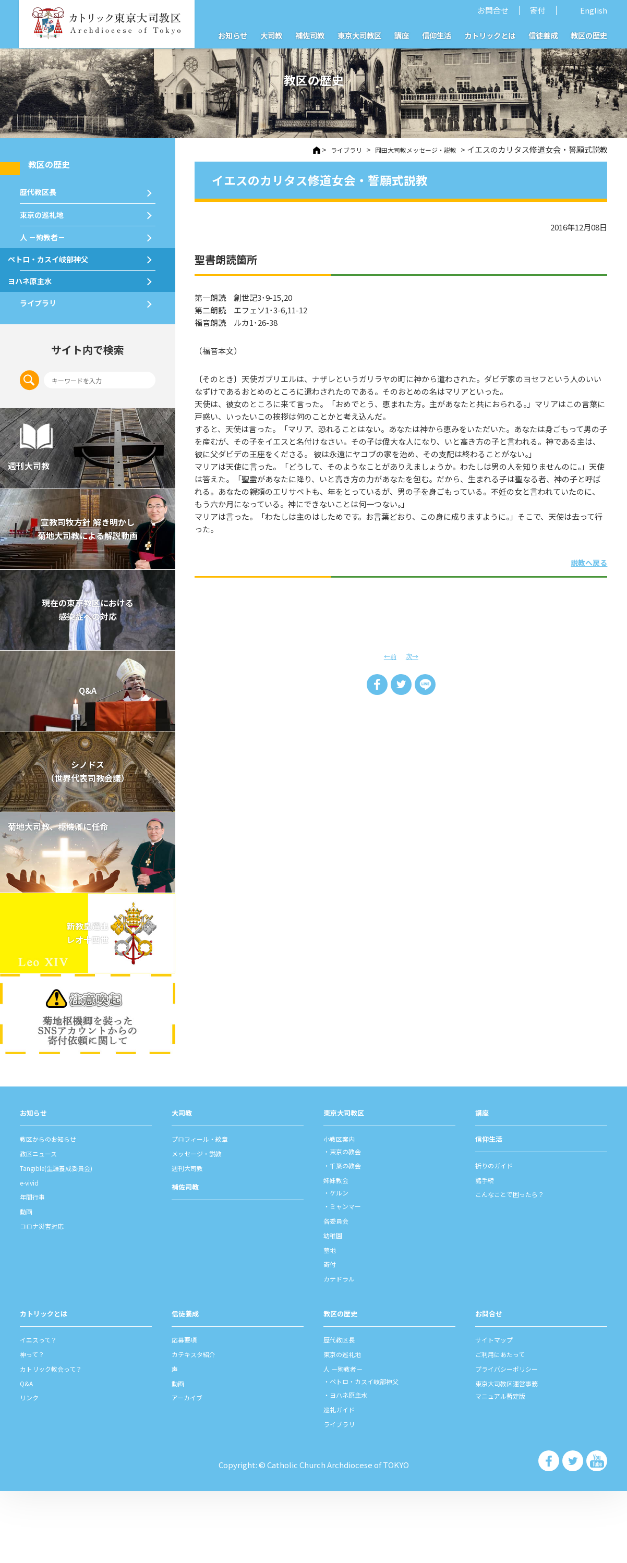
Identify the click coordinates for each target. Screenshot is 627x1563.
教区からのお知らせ (55, 1210)
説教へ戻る (581, 561)
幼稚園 (335, 1306)
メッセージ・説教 (203, 1224)
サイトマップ (498, 1411)
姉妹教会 (339, 1251)
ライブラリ (43, 367)
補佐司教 (309, 35)
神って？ (35, 1425)
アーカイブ (191, 1468)
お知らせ (232, 35)
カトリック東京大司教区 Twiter (580, 1535)
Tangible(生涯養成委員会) (67, 1239)
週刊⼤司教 (191, 1239)
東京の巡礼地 (48, 235)
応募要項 (187, 1411)
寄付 (538, 10)
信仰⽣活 (491, 1210)
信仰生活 (436, 35)
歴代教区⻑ (43, 202)
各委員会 (339, 1292)
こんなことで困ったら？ (518, 1265)
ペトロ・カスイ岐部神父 (71, 302)
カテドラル (343, 1350)
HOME (288, 150)
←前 (388, 655)
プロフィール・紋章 (207, 1210)
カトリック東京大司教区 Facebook (560, 1535)
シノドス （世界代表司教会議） (87, 843)
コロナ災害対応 (47, 1297)
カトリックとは (489, 35)
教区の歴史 (589, 35)
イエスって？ (43, 1411)
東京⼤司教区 (346, 1184)
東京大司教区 (359, 35)
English (593, 10)
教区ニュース (43, 1224)
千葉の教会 (350, 1236)
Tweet (401, 685)
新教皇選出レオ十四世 (88, 1005)
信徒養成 (543, 35)
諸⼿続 (487, 1250)
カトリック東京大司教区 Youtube (599, 1535)
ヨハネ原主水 (48, 334)
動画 (27, 1283)
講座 (401, 35)
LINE (427, 685)
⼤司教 (183, 1184)
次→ (413, 655)
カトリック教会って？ (59, 1440)
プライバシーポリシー (514, 1440)
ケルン (343, 1264)
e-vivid (32, 1254)
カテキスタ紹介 (199, 1425)
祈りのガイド (498, 1236)
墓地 (331, 1321)
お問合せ (493, 10)
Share (375, 685)
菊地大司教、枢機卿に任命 (82, 903)
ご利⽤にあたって (506, 1425)
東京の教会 (350, 1223)
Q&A (87, 762)
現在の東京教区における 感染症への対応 (87, 682)
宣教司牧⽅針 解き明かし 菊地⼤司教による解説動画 (87, 601)
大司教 (271, 35)
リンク (31, 1468)
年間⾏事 (35, 1268)
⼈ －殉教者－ (49, 269)
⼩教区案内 (343, 1210)
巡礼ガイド (343, 1480)
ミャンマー (350, 1278)
